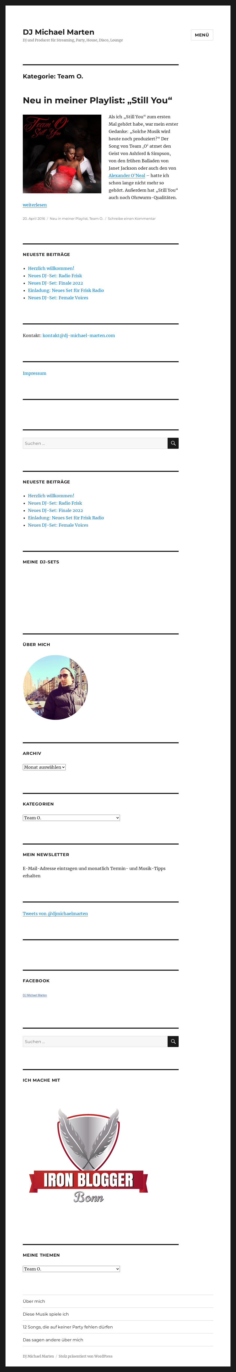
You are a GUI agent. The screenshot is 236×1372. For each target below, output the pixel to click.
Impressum (34, 373)
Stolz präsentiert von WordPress (86, 1356)
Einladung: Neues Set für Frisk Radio (66, 290)
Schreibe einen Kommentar (132, 218)
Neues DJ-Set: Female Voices (58, 297)
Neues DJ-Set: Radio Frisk (55, 275)
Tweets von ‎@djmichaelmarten (55, 913)
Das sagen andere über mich (53, 1339)
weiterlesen (35, 204)
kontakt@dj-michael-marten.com (79, 335)
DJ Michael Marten (58, 32)
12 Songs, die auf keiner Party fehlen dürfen (68, 1327)
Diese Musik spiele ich (46, 1314)
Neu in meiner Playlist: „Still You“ (97, 100)
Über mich (34, 1301)
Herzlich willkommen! (51, 268)
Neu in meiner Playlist (69, 218)
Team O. (96, 218)
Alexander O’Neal (127, 175)
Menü (202, 35)
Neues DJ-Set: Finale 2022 (55, 283)
